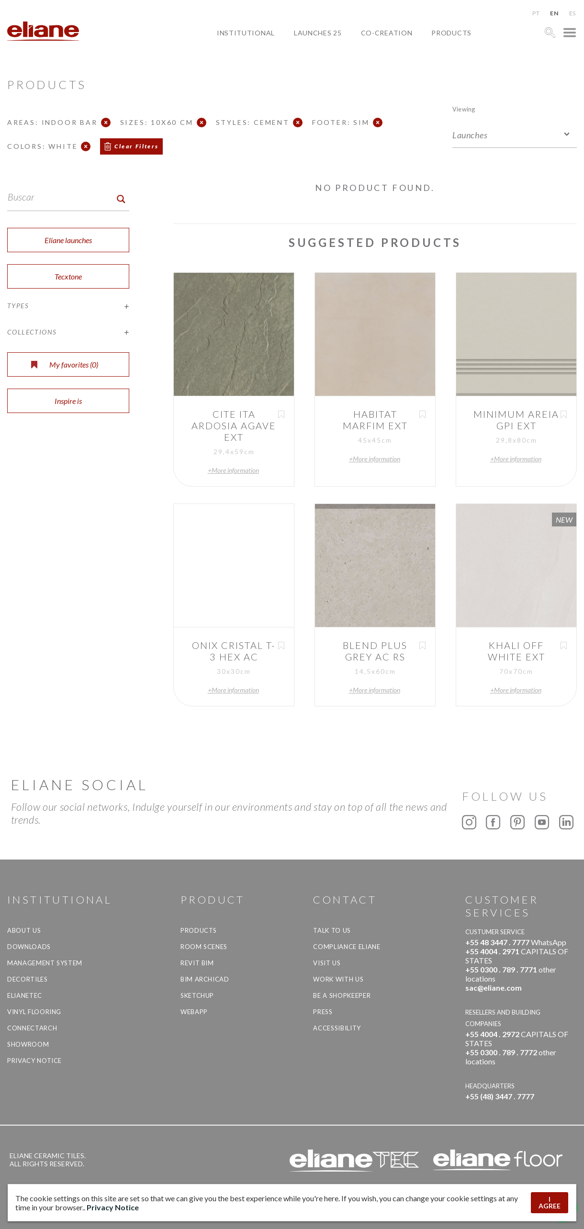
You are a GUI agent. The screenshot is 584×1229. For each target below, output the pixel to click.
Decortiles (27, 979)
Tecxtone (68, 276)
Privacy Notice (34, 1060)
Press (322, 1012)
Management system (44, 963)
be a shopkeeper (342, 995)
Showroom (28, 1044)
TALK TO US (332, 930)
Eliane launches (68, 240)
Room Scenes (203, 946)
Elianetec (24, 995)
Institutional (246, 33)
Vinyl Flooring (34, 1012)
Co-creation (387, 33)
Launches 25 (318, 33)
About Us (24, 930)
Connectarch (32, 1028)
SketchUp (197, 995)
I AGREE (550, 1202)
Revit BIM (197, 963)
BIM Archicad (204, 979)
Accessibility (336, 1028)
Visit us (326, 963)
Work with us (338, 979)
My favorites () (64, 364)
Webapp (194, 1012)
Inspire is (68, 400)
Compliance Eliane (346, 946)
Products (451, 33)
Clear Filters (136, 146)
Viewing (463, 108)
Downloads (29, 946)
